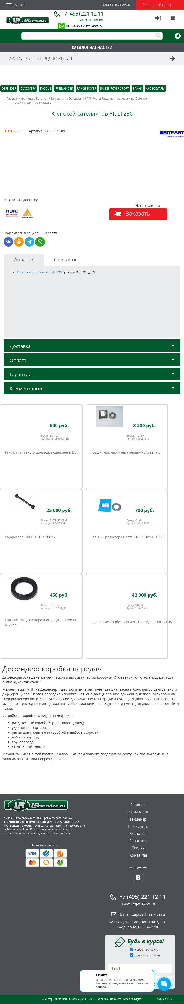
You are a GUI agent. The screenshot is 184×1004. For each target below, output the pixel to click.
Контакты (138, 855)
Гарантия (138, 840)
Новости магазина (146, 949)
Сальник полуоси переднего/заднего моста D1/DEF (40, 622)
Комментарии (92, 388)
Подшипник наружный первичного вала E (125, 452)
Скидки (138, 848)
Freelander (64, 88)
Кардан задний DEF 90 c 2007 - (30, 537)
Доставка (92, 346)
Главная (138, 804)
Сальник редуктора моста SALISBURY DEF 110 (127, 537)
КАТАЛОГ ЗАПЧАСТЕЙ (92, 47)
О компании (138, 812)
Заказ (137, 88)
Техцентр (138, 819)
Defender (9, 88)
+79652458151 (92, 25)
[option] (48, 175)
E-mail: (142, 914)
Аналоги (24, 259)
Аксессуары (155, 88)
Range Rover (86, 88)
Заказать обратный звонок (138, 904)
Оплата (92, 360)
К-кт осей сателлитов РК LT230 (39, 272)
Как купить (138, 826)
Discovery (28, 88)
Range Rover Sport (114, 88)
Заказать (138, 213)
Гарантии (92, 374)
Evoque (45, 88)
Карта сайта (164, 998)
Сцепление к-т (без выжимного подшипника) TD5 (131, 621)
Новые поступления (147, 955)
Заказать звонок (116, 4)
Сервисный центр (157, 4)
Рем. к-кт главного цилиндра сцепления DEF (41, 452)
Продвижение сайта (108, 999)
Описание (66, 259)
